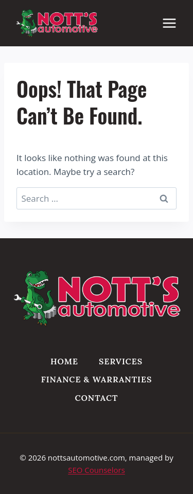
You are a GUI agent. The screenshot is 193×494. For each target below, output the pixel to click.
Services (121, 361)
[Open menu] (174, 22)
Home (64, 361)
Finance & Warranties (96, 379)
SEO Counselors (96, 470)
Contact (96, 398)
